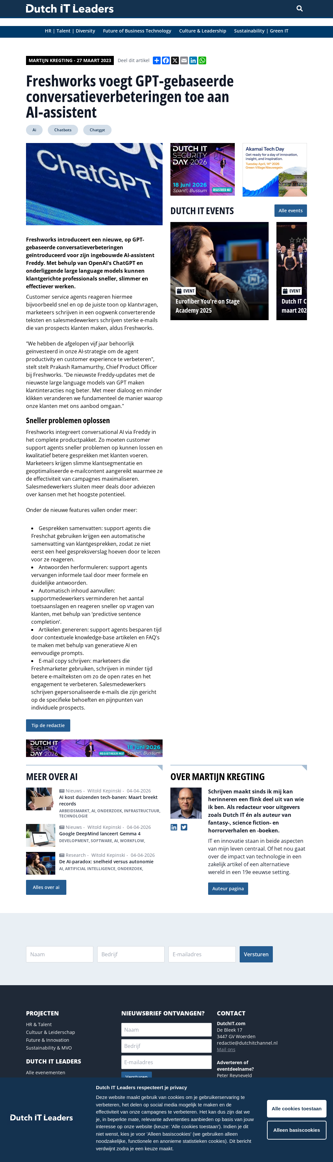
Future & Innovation (47, 1040)
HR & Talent (39, 1024)
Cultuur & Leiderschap (50, 1032)
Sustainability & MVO (49, 1048)
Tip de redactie (48, 725)
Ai (34, 130)
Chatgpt (97, 130)
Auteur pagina (228, 888)
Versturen (256, 954)
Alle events (291, 210)
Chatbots (63, 130)
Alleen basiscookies (296, 1130)
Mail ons (226, 1049)
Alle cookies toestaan (297, 1108)
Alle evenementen (45, 1072)
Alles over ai (46, 887)
